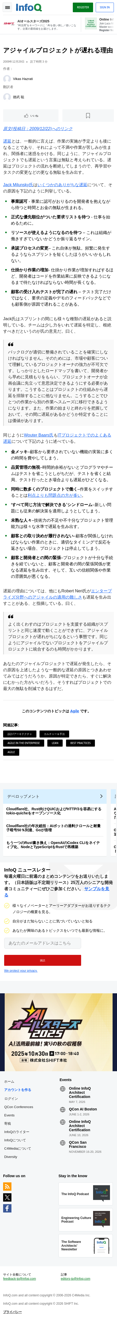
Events (9, 1115)
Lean (55, 743)
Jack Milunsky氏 (18, 185)
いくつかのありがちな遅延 (62, 185)
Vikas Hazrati (23, 79)
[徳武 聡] (7, 97)
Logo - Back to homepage (29, 6)
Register (83, 7)
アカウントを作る (17, 1090)
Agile (74, 711)
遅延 (7, 141)
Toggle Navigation (7, 7)
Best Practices (80, 743)
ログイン (11, 1098)
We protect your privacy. (20, 971)
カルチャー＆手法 (54, 734)
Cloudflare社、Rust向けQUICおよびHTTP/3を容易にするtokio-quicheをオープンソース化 (53, 811)
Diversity (10, 1157)
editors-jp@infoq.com (75, 1279)
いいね (34, 115)
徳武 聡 (18, 97)
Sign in (105, 7)
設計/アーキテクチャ (20, 734)
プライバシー (12, 1312)
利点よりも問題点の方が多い (55, 495)
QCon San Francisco (78, 1144)
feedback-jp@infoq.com (19, 1279)
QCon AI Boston (83, 1109)
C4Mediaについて (17, 1148)
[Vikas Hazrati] (7, 79)
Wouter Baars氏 (39, 435)
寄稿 (7, 1123)
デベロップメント (23, 796)
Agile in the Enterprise (24, 743)
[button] (42, 960)
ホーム (9, 1081)
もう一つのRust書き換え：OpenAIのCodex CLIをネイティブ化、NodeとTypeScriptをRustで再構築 (53, 845)
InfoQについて (15, 1140)
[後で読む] (88, 115)
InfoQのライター (16, 1132)
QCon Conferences (18, 1107)
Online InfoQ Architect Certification (80, 1092)
